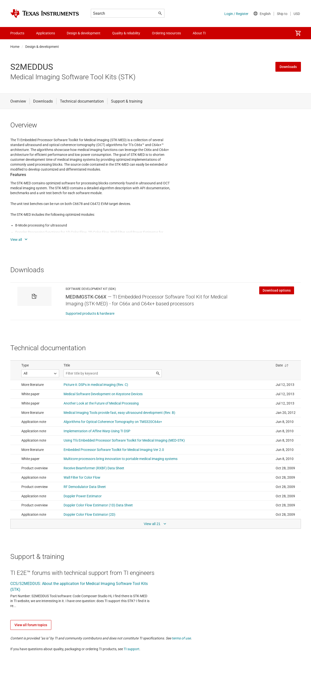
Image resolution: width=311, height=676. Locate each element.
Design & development (42, 47)
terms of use (181, 638)
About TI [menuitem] (199, 33)
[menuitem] (298, 33)
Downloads (288, 67)
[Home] (44, 13)
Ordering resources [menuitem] (166, 33)
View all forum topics (30, 625)
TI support (131, 649)
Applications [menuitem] (45, 33)
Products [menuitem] (17, 33)
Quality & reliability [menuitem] (126, 33)
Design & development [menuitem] (83, 33)
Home (14, 47)
